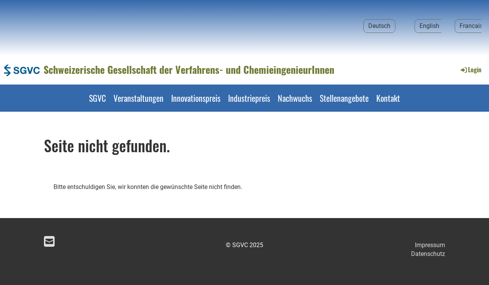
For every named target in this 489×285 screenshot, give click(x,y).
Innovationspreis (195, 98)
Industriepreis (249, 98)
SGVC (97, 98)
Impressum (430, 245)
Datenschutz (428, 253)
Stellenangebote (344, 98)
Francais (471, 25)
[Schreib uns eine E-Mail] (49, 242)
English (429, 25)
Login (470, 69)
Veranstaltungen (138, 98)
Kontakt (388, 98)
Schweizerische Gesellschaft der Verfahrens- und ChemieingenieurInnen (189, 70)
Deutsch (379, 25)
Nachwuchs (295, 98)
